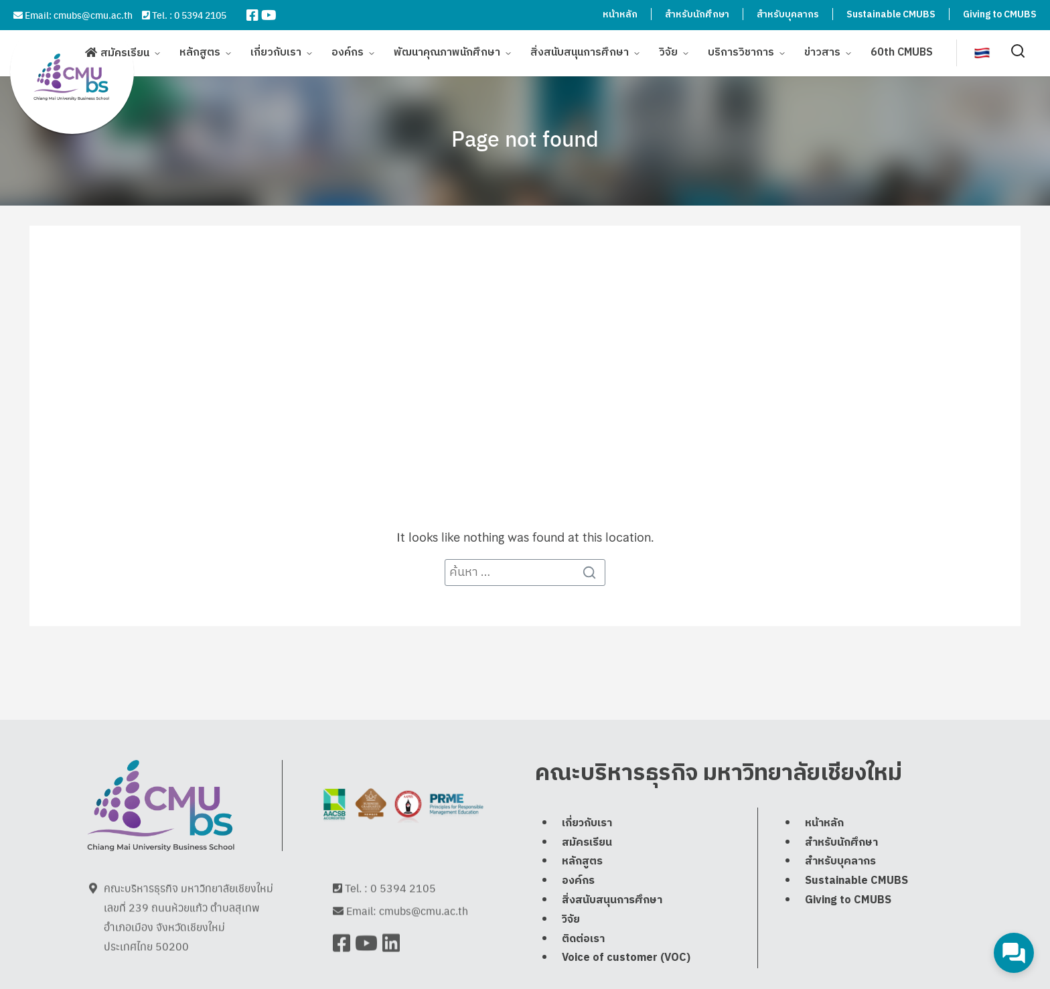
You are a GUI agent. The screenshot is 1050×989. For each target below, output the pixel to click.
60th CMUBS (902, 55)
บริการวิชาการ (741, 55)
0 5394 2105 (200, 14)
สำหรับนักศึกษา (697, 14)
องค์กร (347, 55)
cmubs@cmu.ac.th (93, 14)
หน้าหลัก (620, 14)
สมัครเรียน (124, 56)
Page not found (525, 138)
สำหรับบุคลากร (788, 14)
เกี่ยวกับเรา (275, 55)
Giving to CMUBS (1000, 14)
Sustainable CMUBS (890, 14)
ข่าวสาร (822, 55)
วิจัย (668, 55)
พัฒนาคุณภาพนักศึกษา (447, 55)
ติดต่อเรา (583, 972)
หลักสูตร (199, 55)
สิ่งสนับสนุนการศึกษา (579, 55)
